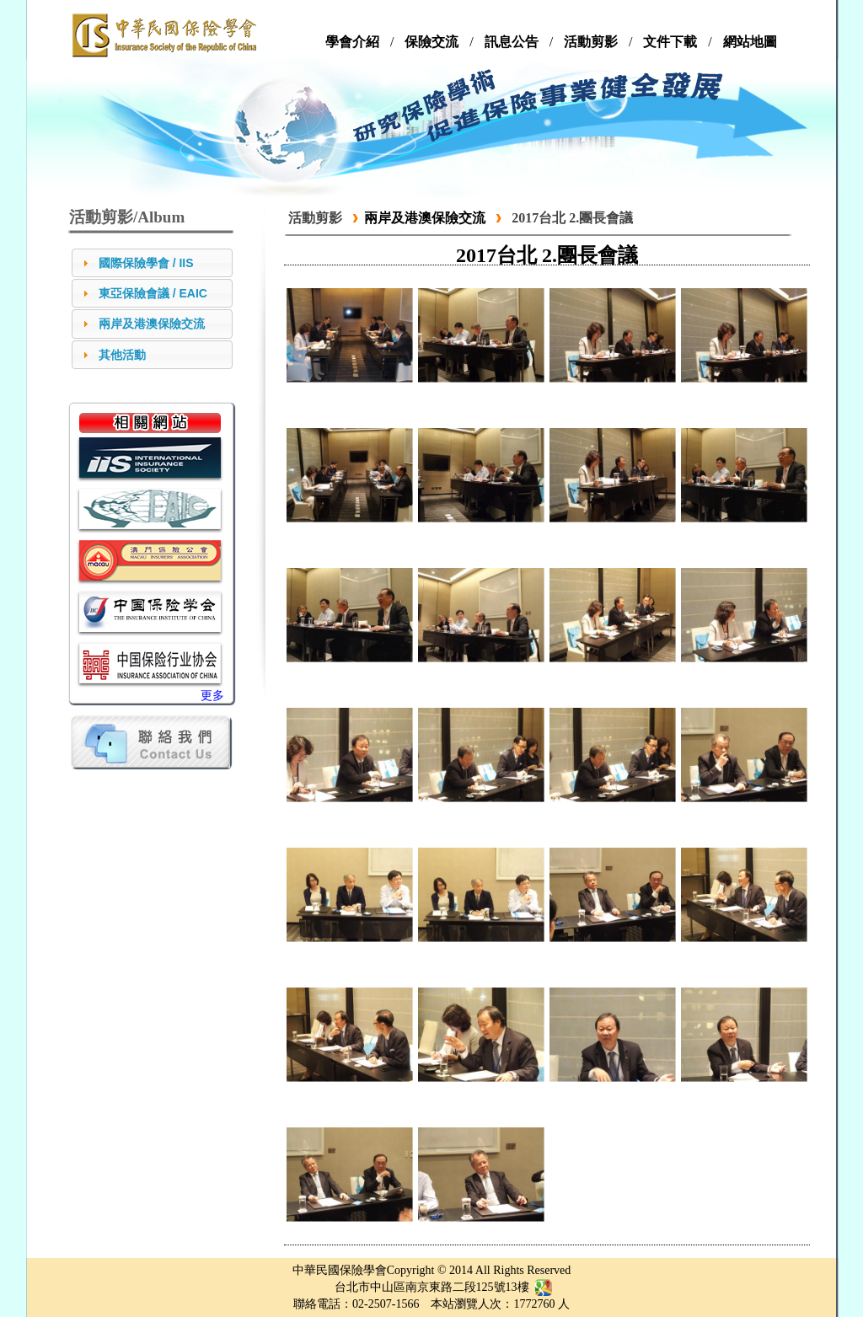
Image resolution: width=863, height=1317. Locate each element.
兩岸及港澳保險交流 (152, 323)
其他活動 (122, 354)
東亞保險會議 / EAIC (153, 293)
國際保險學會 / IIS (146, 263)
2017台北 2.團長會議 (572, 218)
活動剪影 (315, 218)
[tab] (152, 263)
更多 (212, 695)
